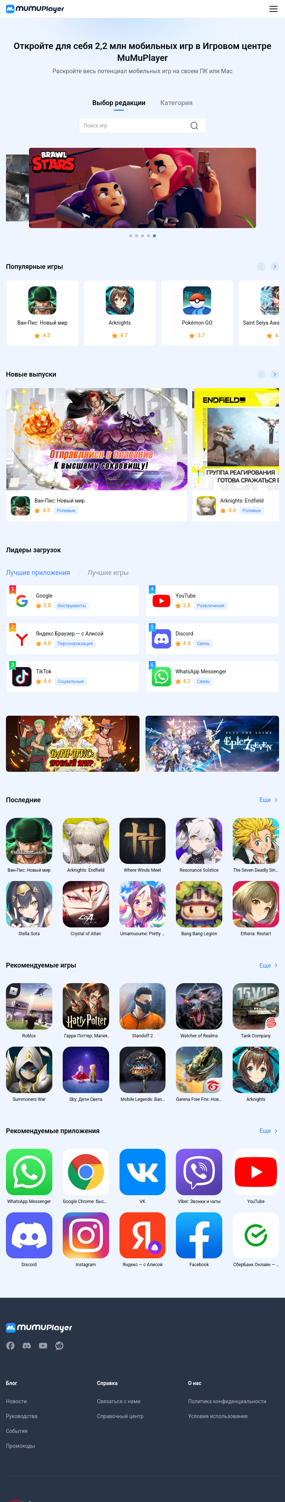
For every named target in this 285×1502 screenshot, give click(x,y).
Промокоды (20, 1418)
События (16, 1403)
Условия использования (218, 1388)
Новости (16, 1373)
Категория (176, 103)
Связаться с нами (118, 1373)
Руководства (21, 1388)
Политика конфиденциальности (227, 1373)
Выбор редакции (118, 103)
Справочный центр (120, 1388)
